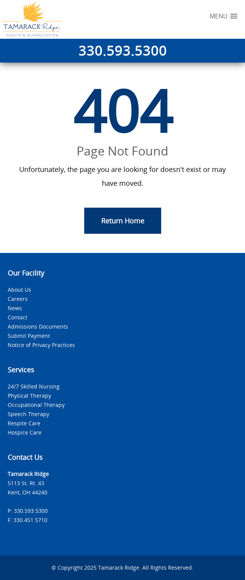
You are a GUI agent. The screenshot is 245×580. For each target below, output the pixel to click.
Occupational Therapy (36, 404)
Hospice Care (25, 432)
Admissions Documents (38, 326)
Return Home (122, 220)
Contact (17, 317)
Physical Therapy (29, 395)
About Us (19, 289)
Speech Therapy (28, 414)
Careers (18, 298)
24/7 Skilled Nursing (34, 386)
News (15, 308)
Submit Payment (29, 335)
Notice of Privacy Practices (41, 345)
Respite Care (24, 423)
